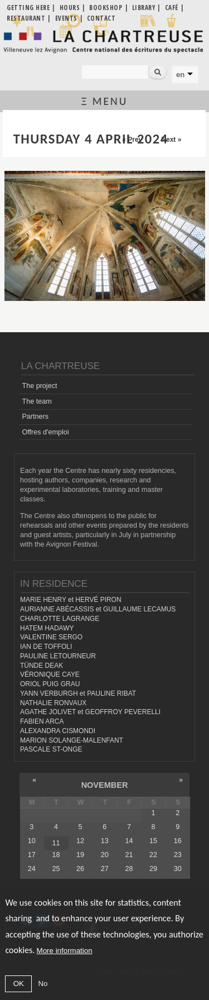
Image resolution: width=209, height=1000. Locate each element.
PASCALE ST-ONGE (51, 749)
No (42, 983)
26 (80, 869)
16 (178, 841)
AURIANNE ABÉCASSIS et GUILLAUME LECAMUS (98, 609)
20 (105, 855)
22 (153, 855)
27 (105, 869)
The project (39, 386)
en (180, 74)
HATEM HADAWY (47, 628)
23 (178, 855)
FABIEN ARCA (42, 721)
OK (18, 983)
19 (80, 855)
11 (56, 843)
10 (32, 841)
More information (65, 950)
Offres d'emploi (45, 432)
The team (36, 401)
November (104, 785)
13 (105, 841)
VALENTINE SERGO (51, 637)
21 (129, 855)
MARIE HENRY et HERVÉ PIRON (70, 600)
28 (129, 869)
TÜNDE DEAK (41, 665)
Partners (35, 416)
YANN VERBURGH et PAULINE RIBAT (78, 693)
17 (32, 855)
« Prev (132, 139)
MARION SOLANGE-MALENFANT (71, 740)
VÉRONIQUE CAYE (50, 674)
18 (56, 855)
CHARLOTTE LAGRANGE (59, 619)
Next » (171, 139)
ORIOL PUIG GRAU (50, 684)
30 (178, 869)
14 (129, 841)
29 (153, 869)
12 (80, 841)
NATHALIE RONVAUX (53, 703)
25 (56, 869)
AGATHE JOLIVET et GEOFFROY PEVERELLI (90, 712)
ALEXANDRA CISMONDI (57, 731)
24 (32, 869)
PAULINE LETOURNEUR (58, 656)
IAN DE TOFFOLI (46, 646)
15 (153, 841)
